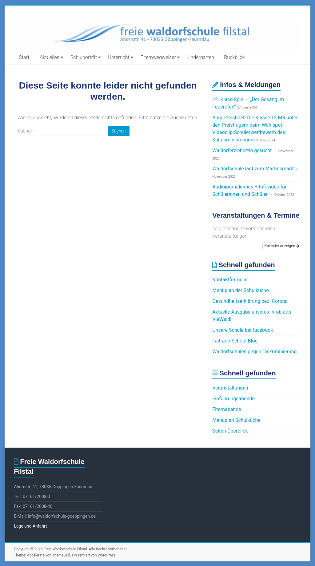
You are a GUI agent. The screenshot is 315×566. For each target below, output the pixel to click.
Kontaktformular (230, 280)
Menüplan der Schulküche (240, 290)
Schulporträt (83, 57)
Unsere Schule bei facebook (242, 330)
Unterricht (118, 57)
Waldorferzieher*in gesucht (242, 150)
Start (24, 57)
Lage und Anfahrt (30, 526)
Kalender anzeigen (281, 246)
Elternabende (226, 409)
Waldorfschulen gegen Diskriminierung (254, 351)
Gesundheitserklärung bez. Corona (250, 301)
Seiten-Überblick (230, 431)
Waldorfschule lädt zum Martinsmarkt (253, 169)
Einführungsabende (233, 399)
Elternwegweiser (158, 57)
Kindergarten (200, 57)
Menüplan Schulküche (236, 420)
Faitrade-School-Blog (234, 341)
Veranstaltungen (230, 388)
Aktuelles (49, 57)
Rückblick (234, 57)
